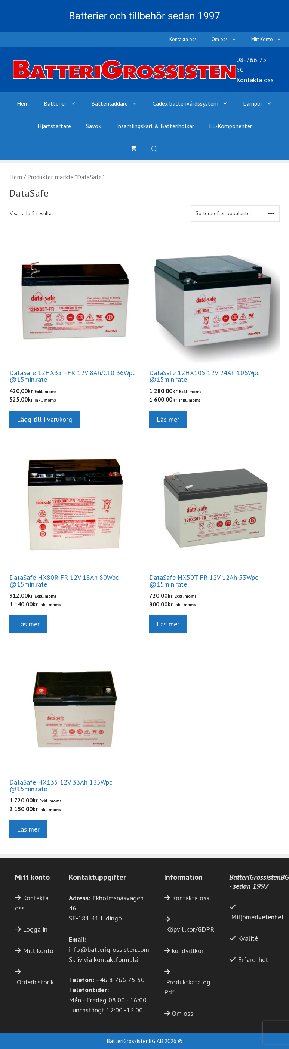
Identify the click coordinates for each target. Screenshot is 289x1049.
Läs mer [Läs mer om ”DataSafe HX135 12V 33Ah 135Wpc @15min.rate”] (28, 829)
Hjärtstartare (54, 126)
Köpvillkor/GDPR (190, 929)
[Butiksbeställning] (235, 213)
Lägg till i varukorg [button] (44, 419)
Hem (23, 103)
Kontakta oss (183, 39)
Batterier (64, 103)
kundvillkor (188, 950)
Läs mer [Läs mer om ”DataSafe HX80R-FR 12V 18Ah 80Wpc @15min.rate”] (28, 624)
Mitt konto (38, 950)
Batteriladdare (118, 103)
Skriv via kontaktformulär (105, 959)
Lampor (261, 103)
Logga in (35, 929)
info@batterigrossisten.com (109, 949)
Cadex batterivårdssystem (194, 103)
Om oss (228, 39)
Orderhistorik (35, 982)
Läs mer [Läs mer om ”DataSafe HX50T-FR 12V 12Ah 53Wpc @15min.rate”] (168, 624)
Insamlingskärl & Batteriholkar (155, 126)
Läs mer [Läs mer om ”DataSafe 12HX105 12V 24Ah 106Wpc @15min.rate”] (168, 419)
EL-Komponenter (230, 126)
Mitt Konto (270, 39)
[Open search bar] (155, 148)
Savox (93, 126)
